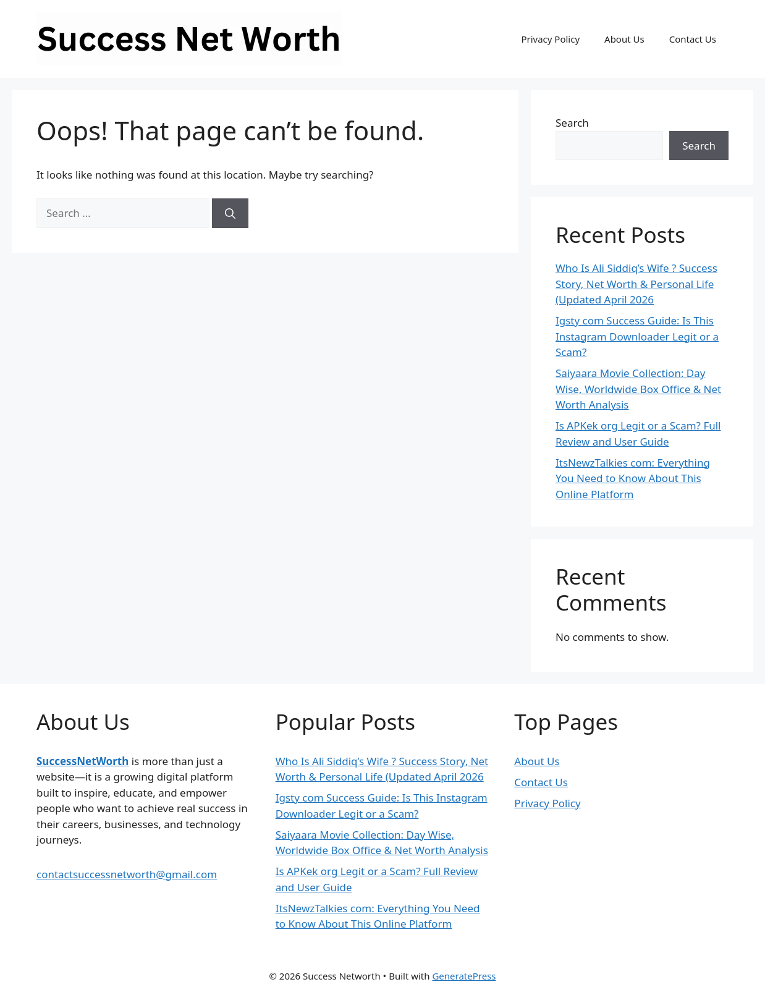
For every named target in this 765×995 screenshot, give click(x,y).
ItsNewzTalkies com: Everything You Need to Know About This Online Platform (633, 478)
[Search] (230, 213)
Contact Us (692, 39)
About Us (624, 39)
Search (572, 123)
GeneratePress (464, 976)
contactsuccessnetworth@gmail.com (126, 874)
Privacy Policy (550, 39)
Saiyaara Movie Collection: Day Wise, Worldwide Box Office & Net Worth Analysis (638, 389)
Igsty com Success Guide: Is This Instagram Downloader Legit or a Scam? (637, 336)
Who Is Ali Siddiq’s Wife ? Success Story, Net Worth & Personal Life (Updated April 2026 (636, 284)
